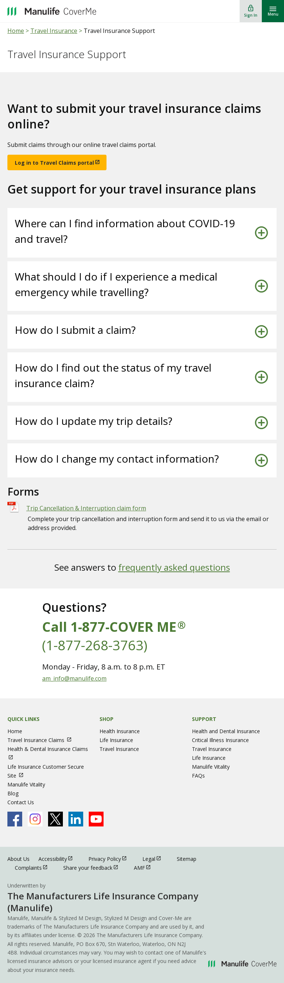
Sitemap (186, 858)
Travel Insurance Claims (42, 740)
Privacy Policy (110, 858)
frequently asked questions (174, 567)
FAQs (198, 775)
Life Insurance (116, 740)
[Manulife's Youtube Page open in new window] (96, 819)
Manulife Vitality (26, 784)
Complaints (34, 867)
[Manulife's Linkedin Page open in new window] (75, 819)
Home (15, 31)
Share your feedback (94, 867)
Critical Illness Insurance (220, 740)
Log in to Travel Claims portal (54, 162)
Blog (12, 793)
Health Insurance (119, 731)
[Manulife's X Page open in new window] (55, 819)
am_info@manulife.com (74, 678)
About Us (18, 858)
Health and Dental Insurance (226, 731)
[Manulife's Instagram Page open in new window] (35, 819)
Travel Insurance (53, 31)
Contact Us (20, 802)
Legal (155, 858)
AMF (146, 867)
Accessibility (59, 858)
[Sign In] (251, 11)
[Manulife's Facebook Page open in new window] (14, 819)
